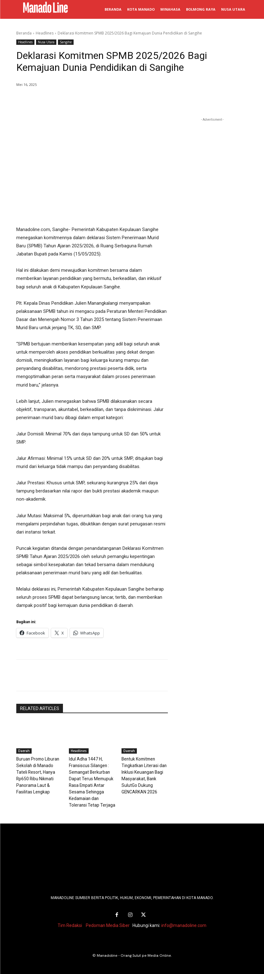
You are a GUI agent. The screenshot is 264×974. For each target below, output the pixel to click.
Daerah (24, 751)
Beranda (24, 33)
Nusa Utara (46, 42)
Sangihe (66, 42)
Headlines (45, 33)
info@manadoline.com (183, 922)
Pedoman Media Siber (108, 922)
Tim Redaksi (70, 922)
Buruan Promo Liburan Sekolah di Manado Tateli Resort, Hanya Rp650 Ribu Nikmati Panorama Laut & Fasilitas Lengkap (39, 771)
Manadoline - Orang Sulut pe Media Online (134, 952)
